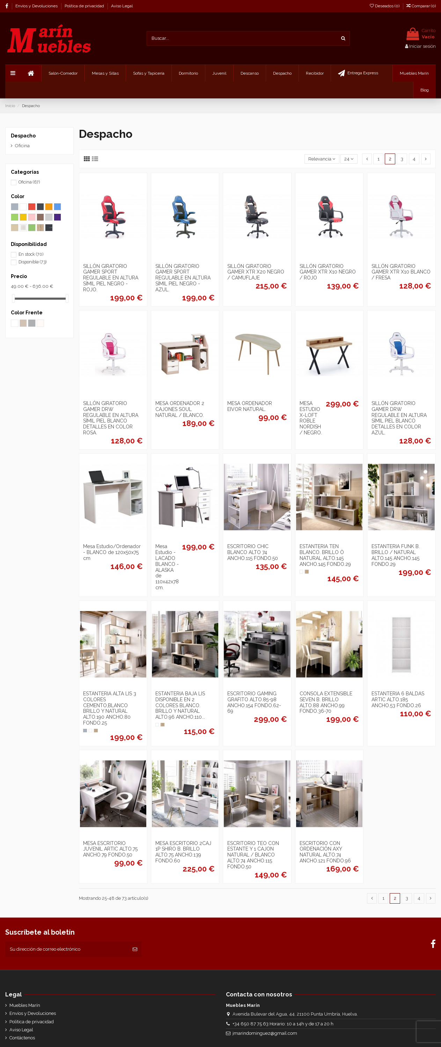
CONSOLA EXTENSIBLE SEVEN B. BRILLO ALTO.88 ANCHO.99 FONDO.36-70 (326, 702)
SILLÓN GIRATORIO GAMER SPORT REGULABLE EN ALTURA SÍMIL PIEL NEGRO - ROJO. (110, 277)
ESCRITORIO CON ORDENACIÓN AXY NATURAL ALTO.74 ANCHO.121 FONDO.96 (325, 851)
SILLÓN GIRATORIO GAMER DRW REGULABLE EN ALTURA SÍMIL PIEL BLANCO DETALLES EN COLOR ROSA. (110, 418)
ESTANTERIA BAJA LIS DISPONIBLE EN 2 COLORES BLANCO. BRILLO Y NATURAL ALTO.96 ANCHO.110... (180, 705)
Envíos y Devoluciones (37, 5)
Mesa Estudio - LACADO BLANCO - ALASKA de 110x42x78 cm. (167, 567)
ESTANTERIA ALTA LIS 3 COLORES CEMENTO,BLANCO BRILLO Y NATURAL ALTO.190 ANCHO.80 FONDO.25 (109, 708)
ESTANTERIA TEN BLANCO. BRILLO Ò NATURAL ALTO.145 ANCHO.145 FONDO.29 (325, 555)
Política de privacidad (85, 5)
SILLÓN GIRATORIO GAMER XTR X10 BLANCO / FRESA (401, 272)
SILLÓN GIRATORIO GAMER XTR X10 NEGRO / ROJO (328, 272)
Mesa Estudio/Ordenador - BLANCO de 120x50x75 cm (112, 552)
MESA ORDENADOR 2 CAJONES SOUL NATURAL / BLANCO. (179, 409)
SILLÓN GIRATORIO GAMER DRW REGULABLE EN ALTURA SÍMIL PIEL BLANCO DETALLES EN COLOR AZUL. (399, 418)
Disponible (32, 262)
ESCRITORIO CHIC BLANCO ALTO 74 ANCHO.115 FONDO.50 (252, 552)
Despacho (23, 136)
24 (348, 159)
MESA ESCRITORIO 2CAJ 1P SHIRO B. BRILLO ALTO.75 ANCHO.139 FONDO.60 (183, 851)
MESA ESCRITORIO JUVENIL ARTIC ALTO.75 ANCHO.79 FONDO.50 (110, 849)
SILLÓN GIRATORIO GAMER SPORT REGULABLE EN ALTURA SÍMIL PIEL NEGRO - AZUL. (183, 277)
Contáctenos (22, 1037)
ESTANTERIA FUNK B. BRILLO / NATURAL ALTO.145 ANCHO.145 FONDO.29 (396, 555)
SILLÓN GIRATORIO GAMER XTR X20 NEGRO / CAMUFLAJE (255, 272)
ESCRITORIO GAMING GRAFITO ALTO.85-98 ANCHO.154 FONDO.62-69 (254, 702)
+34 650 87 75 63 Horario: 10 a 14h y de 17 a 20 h (283, 1023)
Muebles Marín (24, 1005)
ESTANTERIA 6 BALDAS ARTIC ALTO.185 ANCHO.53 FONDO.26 (398, 699)
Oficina (22, 145)
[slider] (13, 298)
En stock (31, 254)
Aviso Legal (122, 5)
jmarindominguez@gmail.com (265, 1033)
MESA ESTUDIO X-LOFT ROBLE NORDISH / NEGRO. (311, 418)
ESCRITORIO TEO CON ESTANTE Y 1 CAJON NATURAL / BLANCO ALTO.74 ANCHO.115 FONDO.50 (253, 854)
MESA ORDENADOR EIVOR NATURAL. (249, 406)
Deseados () (385, 5)
